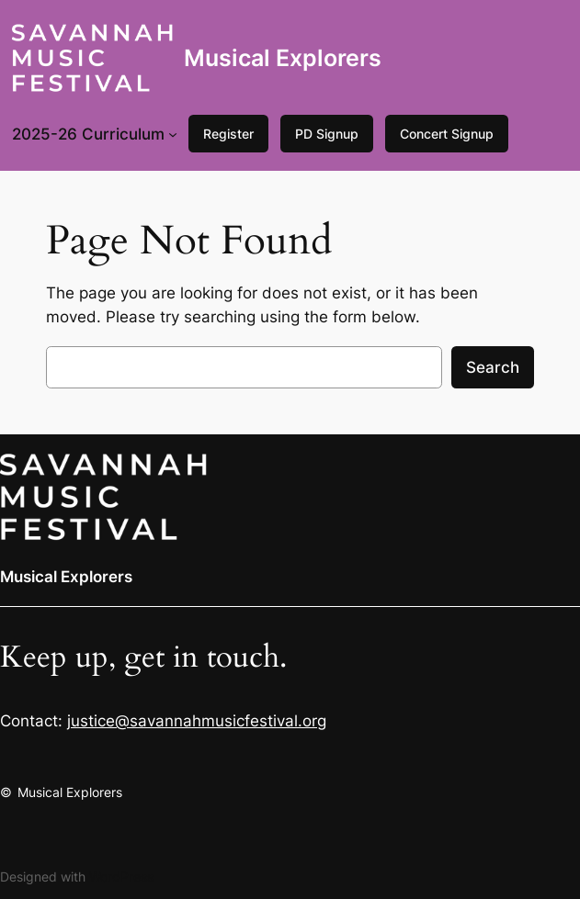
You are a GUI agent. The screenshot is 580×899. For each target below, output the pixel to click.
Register (228, 133)
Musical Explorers (282, 58)
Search (492, 367)
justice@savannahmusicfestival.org (196, 721)
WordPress (121, 876)
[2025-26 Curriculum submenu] (172, 134)
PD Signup (326, 133)
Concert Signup (447, 133)
